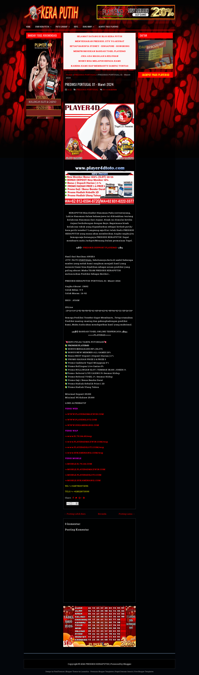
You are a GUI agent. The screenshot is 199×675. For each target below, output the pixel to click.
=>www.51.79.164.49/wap (78, 436)
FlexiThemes (59, 671)
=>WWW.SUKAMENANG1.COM (82, 425)
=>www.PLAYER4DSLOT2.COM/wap (84, 447)
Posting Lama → (127, 513)
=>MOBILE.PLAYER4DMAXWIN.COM (85, 469)
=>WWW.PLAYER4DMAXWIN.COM (84, 414)
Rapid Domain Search (124, 671)
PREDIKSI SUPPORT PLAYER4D (100, 247)
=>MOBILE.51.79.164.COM (78, 463)
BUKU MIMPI (89, 26)
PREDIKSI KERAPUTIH (97, 664)
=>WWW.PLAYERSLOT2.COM (81, 419)
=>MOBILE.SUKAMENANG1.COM (83, 480)
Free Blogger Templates (143, 671)
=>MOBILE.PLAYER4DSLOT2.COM (83, 474)
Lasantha (85, 671)
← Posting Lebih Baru (74, 513)
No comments (110, 89)
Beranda (102, 513)
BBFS (76, 26)
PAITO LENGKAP (64, 26)
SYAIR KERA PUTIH (44, 26)
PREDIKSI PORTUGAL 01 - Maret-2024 (89, 84)
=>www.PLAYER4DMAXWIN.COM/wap (86, 441)
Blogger (127, 664)
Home (28, 26)
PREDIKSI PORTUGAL (85, 74)
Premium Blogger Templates (102, 671)
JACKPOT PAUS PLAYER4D (108, 26)
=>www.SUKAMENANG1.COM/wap (84, 452)
